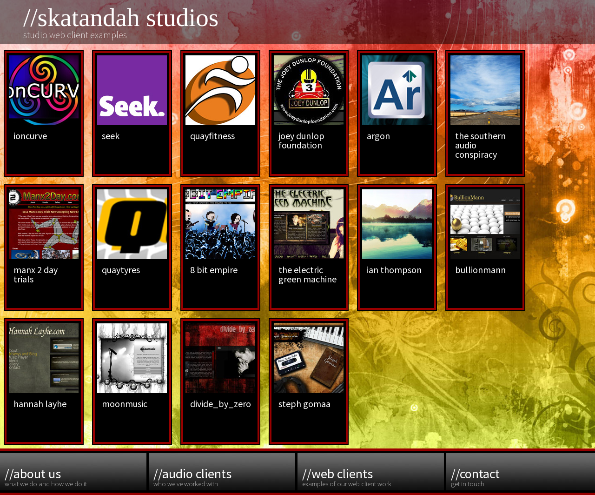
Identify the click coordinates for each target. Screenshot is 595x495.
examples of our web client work (372, 476)
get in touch (520, 476)
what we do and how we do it (74, 476)
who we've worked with (223, 476)
